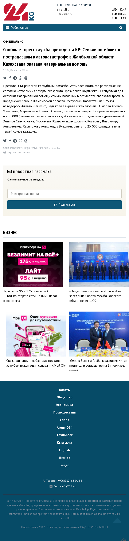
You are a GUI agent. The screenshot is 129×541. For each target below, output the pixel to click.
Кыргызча (64, 442)
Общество (65, 397)
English (64, 450)
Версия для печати (16, 152)
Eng (68, 5)
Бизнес (64, 458)
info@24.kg (68, 486)
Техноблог (64, 435)
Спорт (64, 420)
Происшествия (64, 412)
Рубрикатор (17, 27)
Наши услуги (81, 5)
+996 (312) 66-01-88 (70, 481)
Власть (64, 390)
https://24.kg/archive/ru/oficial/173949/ (36, 148)
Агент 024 (64, 427)
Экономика (64, 405)
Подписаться (64, 204)
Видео (65, 465)
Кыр (60, 5)
